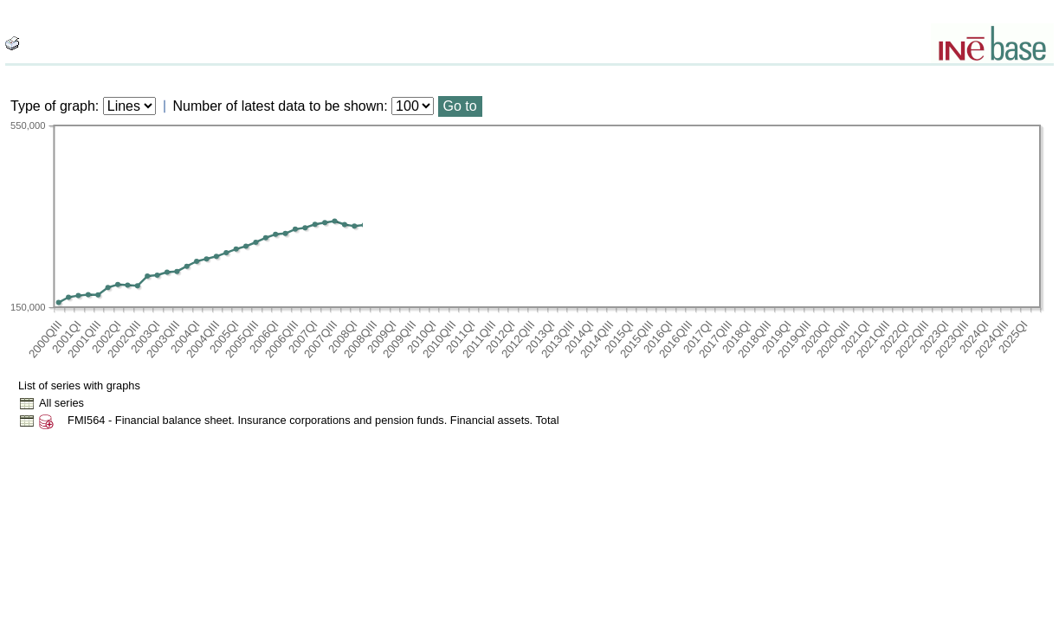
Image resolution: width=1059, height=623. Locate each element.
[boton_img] (12, 43)
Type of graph (52, 106)
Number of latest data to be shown (278, 106)
